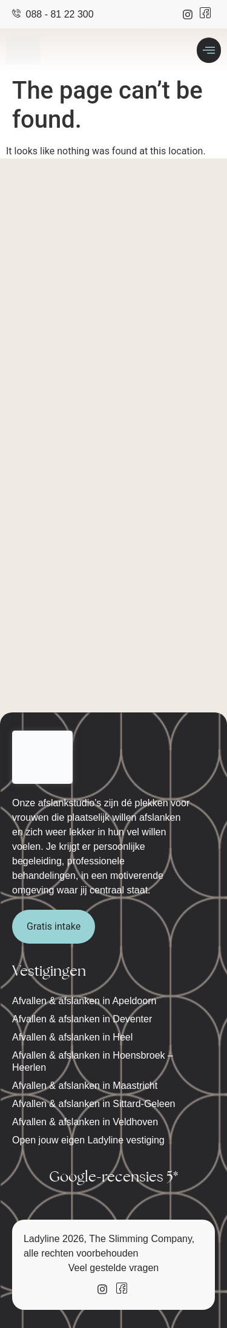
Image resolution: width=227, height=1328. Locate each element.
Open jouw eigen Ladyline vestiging (88, 1140)
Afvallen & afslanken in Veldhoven (85, 1122)
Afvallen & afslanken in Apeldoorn (84, 1001)
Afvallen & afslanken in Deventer (82, 1019)
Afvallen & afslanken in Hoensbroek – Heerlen (92, 1061)
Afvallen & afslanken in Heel (72, 1037)
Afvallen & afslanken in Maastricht (84, 1085)
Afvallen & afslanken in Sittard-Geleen (93, 1104)
